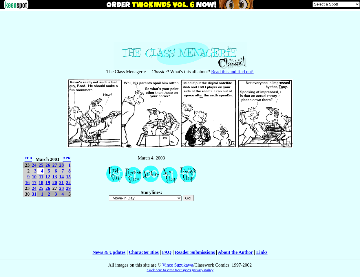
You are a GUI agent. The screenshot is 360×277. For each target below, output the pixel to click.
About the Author (235, 252)
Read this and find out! (232, 71)
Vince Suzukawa (177, 265)
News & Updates (108, 252)
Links (261, 252)
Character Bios (144, 252)
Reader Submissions (195, 252)
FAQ (167, 252)
